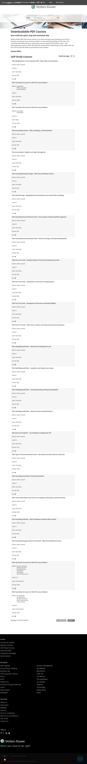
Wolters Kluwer (12, 741)
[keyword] (47, 18)
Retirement (41, 671)
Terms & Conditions (7, 713)
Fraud (2, 687)
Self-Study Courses (7, 648)
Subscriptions (5, 656)
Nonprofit (3, 693)
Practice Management (45, 666)
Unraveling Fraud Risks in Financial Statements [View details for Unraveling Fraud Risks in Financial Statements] (29, 476)
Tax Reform (41, 676)
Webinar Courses (6, 645)
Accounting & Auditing (8, 668)
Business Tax (5, 671)
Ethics (2, 676)
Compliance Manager (8, 653)
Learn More (3, 699)
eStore (9, 2)
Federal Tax (4, 682)
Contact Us (4, 721)
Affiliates (3, 708)
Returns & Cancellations (9, 716)
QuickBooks (41, 668)
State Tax (40, 674)
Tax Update (41, 682)
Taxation (40, 685)
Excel (2, 679)
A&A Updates (5, 666)
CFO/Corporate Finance (9, 674)
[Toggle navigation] (6, 25)
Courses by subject (7, 643)
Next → (71, 620)
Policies (3, 710)
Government (5, 690)
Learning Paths (5, 651)
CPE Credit (4, 719)
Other (39, 693)
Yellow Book (41, 690)
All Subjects (3, 662)
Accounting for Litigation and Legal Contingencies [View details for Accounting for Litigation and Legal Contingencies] (30, 152)
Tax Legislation (42, 679)
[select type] (31, 18)
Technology (41, 687)
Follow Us (3, 730)
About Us (3, 702)
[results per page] (72, 56)
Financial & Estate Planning (10, 685)
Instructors (4, 705)
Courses (2, 639)
